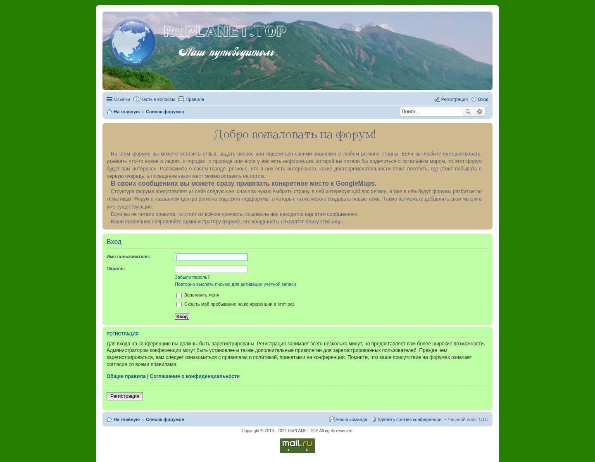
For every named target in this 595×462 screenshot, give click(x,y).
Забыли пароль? (192, 277)
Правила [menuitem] (195, 99)
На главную (127, 419)
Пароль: (116, 268)
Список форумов (165, 419)
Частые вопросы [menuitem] (158, 99)
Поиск (468, 112)
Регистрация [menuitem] (454, 99)
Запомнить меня (197, 294)
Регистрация (124, 396)
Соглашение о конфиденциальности (195, 376)
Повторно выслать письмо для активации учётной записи (235, 284)
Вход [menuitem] (483, 99)
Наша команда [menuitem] (351, 419)
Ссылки (122, 99)
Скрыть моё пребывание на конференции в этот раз (235, 304)
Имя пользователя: (128, 256)
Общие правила (126, 376)
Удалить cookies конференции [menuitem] (410, 419)
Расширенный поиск (480, 112)
